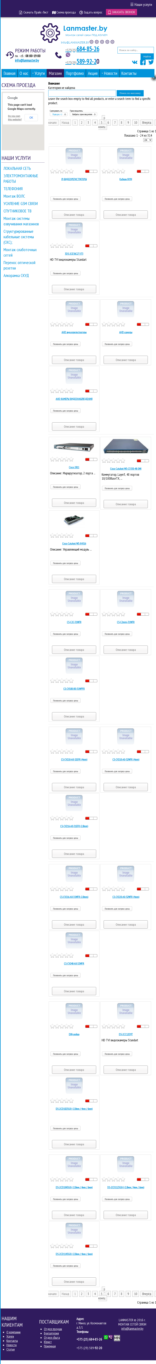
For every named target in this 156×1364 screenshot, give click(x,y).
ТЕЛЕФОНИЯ (13, 188)
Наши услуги (141, 4)
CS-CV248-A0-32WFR (74, 963)
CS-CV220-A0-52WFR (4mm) (125, 897)
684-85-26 (82, 49)
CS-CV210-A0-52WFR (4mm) (125, 759)
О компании (13, 1332)
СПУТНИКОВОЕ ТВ (17, 211)
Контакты (12, 1341)
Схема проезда (64, 12)
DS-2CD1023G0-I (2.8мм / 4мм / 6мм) (74, 1109)
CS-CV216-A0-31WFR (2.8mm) (74, 897)
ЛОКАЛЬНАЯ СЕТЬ (17, 168)
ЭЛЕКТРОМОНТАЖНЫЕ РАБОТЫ (21, 178)
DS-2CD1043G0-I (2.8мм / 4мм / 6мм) (74, 1187)
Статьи (10, 1349)
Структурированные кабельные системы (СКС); (19, 236)
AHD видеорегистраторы (74, 332)
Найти (147, 56)
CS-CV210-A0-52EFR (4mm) (74, 759)
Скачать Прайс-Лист (33, 12)
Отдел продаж (53, 1329)
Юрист (48, 1342)
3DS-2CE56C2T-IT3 (74, 253)
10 (135, 122)
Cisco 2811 (74, 467)
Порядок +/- (57, 114)
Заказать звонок (121, 12)
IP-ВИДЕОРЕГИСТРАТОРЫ (74, 179)
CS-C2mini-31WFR (125, 622)
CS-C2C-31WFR (74, 622)
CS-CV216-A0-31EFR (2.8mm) (74, 826)
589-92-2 (80, 61)
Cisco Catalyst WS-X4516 (74, 543)
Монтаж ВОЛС (14, 196)
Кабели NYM (125, 179)
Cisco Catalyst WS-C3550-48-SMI (125, 468)
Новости (11, 1345)
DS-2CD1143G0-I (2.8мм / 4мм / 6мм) (74, 1254)
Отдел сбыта (52, 1337)
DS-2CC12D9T (126, 1034)
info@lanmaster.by (27, 60)
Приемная (50, 1346)
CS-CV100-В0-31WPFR (74, 689)
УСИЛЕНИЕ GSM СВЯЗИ (21, 203)
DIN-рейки (74, 1034)
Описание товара (74, 215)
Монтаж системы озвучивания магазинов (21, 221)
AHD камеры (125, 332)
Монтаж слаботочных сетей (20, 252)
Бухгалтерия (51, 1333)
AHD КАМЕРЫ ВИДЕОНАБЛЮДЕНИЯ (74, 399)
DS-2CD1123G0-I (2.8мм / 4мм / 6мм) (125, 1187)
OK (31, 117)
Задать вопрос (90, 12)
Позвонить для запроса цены (65, 198)
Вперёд (146, 122)
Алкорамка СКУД (16, 275)
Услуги (10, 1336)
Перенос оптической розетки (19, 265)
